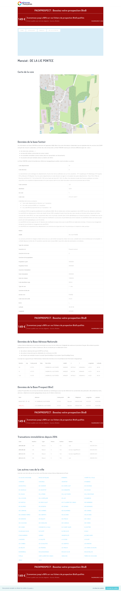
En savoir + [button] (30, 588)
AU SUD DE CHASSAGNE (25, 477)
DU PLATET (41, 531)
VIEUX (40, 560)
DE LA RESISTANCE (89, 494)
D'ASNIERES (87, 481)
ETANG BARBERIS (23, 535)
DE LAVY (64, 498)
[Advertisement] (60, 43)
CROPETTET (64, 481)
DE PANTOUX (22, 502)
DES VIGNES (22, 527)
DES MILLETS (42, 519)
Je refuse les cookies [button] (98, 588)
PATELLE (21, 556)
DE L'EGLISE (22, 494)
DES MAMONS (22, 519)
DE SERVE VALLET (43, 502)
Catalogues (31, 30)
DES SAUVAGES (23, 523)
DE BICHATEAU (22, 486)
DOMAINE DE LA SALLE (44, 527)
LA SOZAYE (64, 539)
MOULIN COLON (66, 552)
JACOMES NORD (88, 535)
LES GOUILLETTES (43, 543)
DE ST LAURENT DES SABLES (69, 502)
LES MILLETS (22, 547)
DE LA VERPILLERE (43, 498)
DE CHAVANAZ (88, 486)
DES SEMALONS (43, 523)
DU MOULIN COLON (24, 531)
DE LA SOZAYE (22, 498)
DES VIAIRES (87, 523)
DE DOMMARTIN (66, 490)
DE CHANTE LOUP (66, 486)
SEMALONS (64, 556)
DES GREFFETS (42, 514)
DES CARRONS (22, 510)
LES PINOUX (65, 547)
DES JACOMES (65, 514)
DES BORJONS (42, 506)
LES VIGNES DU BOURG (90, 547)
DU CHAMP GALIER (66, 527)
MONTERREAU (22, 552)
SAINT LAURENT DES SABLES (46, 556)
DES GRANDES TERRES (24, 514)
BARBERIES (64, 477)
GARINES (41, 535)
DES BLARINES (22, 506)
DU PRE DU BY (65, 531)
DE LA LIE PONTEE (53, 30)
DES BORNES (65, 506)
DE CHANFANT (42, 486)
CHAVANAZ (41, 481)
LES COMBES (22, 543)
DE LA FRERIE (42, 494)
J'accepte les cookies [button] (112, 588)
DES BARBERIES (88, 502)
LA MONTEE (22, 539)
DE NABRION (87, 498)
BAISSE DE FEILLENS (44, 477)
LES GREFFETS (65, 543)
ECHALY (86, 531)
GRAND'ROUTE (65, 535)
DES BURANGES (88, 506)
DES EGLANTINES (66, 510)
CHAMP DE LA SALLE (89, 477)
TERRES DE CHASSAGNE (90, 556)
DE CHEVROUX (22, 490)
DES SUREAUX (65, 523)
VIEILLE (20, 560)
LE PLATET (87, 539)
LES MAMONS (88, 543)
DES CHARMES (42, 510)
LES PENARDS (42, 547)
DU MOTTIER (87, 527)
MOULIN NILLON (88, 552)
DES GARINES (87, 510)
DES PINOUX (65, 519)
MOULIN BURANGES (44, 552)
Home (22, 30)
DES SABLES (87, 519)
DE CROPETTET (42, 490)
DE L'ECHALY (87, 490)
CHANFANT (21, 481)
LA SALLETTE (42, 539)
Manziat (42, 30)
